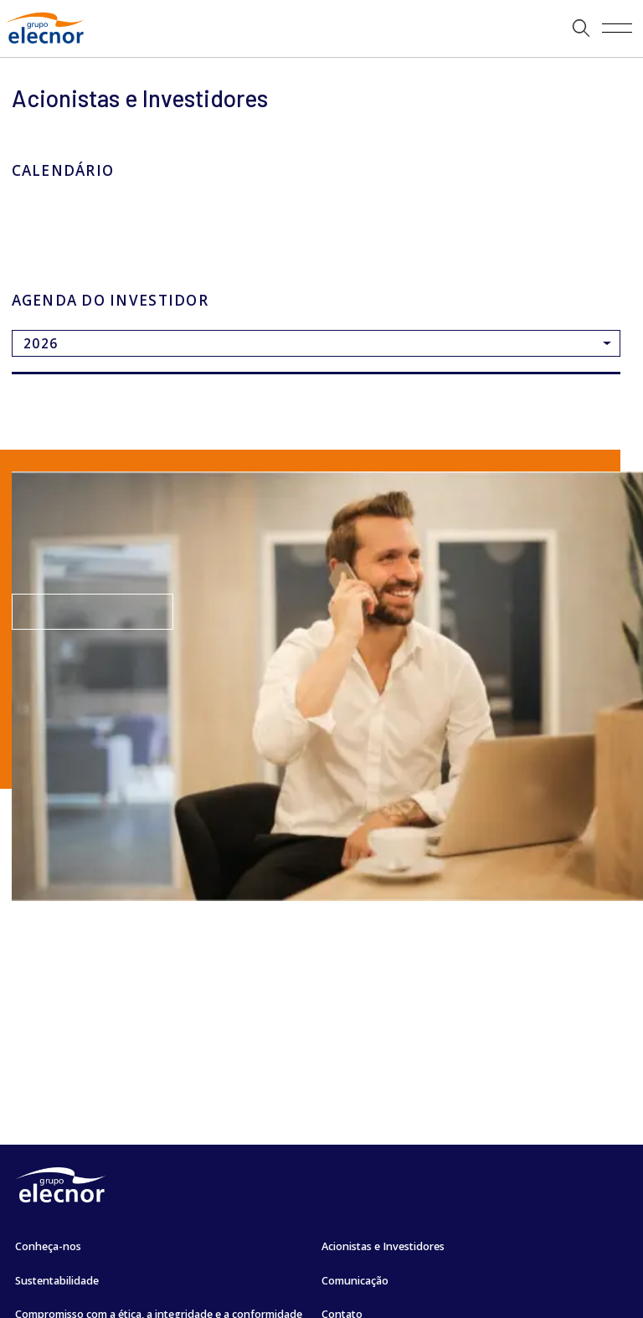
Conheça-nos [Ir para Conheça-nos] (48, 1246)
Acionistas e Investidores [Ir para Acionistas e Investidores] (383, 1246)
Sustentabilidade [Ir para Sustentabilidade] (57, 1281)
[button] (581, 28)
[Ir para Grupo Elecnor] (45, 45)
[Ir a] (321, 28)
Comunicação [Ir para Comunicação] (355, 1281)
